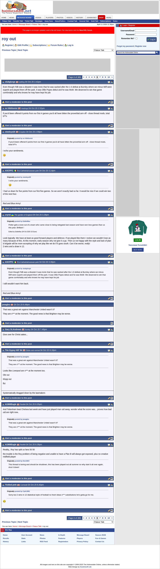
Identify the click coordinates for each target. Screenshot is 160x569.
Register (9, 45)
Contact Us (99, 541)
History (6, 541)
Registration (63, 541)
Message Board (24, 24)
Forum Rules (57, 45)
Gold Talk (94, 21)
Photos (43, 538)
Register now (140, 46)
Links (23, 541)
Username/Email (127, 31)
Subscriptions (105, 21)
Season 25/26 (100, 535)
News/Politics (60, 21)
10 (109, 77)
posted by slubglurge (23, 268)
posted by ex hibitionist (24, 138)
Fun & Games (100, 538)
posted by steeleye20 (23, 177)
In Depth (61, 535)
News (42, 535)
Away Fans (49, 21)
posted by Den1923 (22, 461)
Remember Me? (127, 38)
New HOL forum (85, 30)
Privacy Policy (82, 541)
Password (130, 35)
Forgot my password (125, 46)
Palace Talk (6, 21)
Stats (23, 538)
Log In (70, 45)
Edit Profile (23, 45)
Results (6, 538)
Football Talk (72, 21)
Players (80, 538)
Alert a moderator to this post (18, 102)
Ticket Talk (29, 21)
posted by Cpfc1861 (22, 491)
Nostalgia (38, 21)
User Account (26, 535)
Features (61, 538)
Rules (115, 21)
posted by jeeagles (22, 357)
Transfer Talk (18, 21)
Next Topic (23, 50)
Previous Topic (9, 50)
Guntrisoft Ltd (85, 567)
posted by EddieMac (22, 221)
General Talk (84, 21)
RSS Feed (44, 541)
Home (14, 24)
